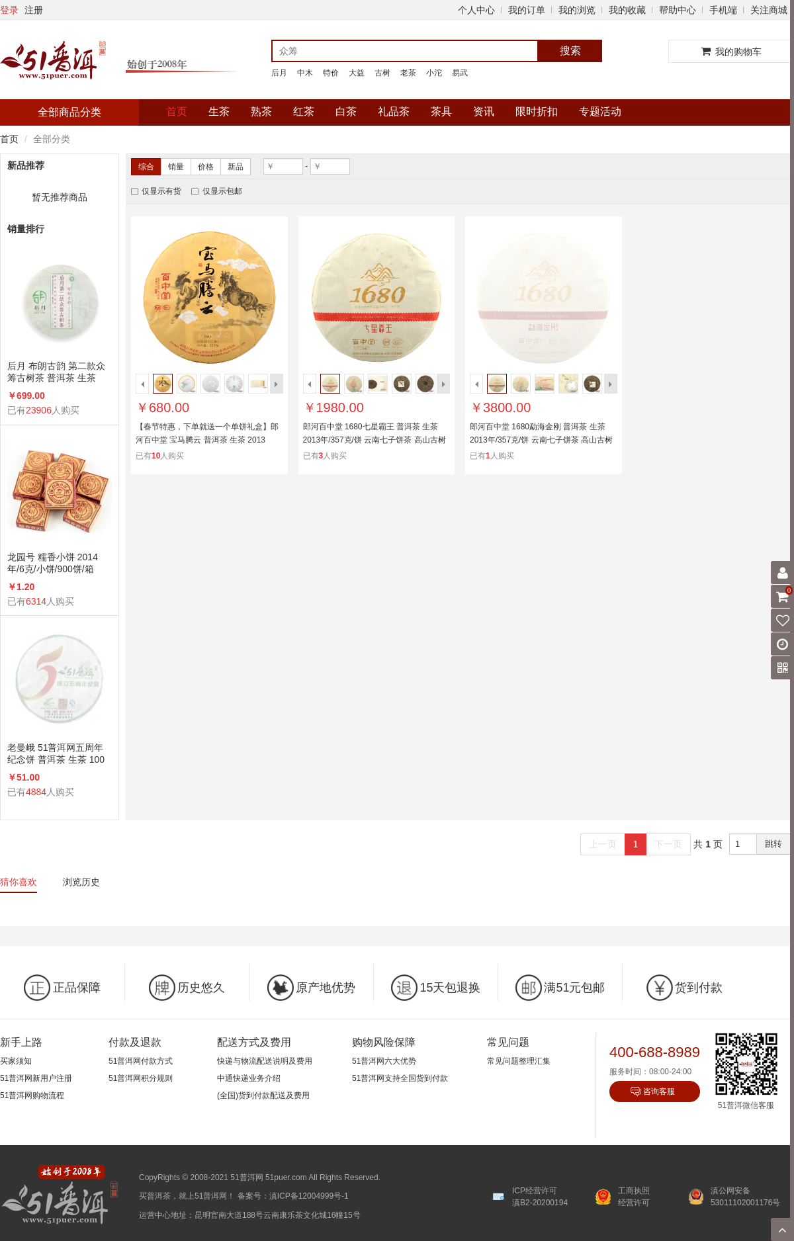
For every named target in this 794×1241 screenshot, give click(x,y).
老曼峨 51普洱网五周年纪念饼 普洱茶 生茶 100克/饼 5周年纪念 (56, 753)
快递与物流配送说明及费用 (264, 1061)
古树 (382, 72)
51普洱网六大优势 (384, 1061)
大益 (357, 72)
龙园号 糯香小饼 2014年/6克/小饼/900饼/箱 (52, 563)
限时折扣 (536, 111)
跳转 (773, 844)
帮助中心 (677, 10)
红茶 (303, 111)
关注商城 (768, 10)
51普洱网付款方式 (141, 1061)
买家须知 (16, 1061)
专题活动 (600, 111)
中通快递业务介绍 (249, 1078)
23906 (39, 410)
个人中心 (476, 10)
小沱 (434, 72)
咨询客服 (659, 1091)
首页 (176, 111)
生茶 (219, 111)
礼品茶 (394, 111)
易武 (460, 72)
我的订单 (526, 10)
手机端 (723, 10)
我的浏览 (577, 10)
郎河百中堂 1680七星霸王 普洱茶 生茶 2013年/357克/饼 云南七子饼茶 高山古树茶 (374, 440)
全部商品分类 (69, 112)
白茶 (346, 111)
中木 (305, 72)
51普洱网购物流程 (32, 1095)
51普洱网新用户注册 (36, 1078)
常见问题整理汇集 (519, 1061)
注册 (33, 10)
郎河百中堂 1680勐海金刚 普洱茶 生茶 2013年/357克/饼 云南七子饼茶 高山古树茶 (541, 440)
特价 (331, 72)
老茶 (408, 72)
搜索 (570, 50)
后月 (279, 72)
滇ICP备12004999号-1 (309, 1196)
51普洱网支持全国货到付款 (400, 1078)
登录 (9, 10)
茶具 (441, 111)
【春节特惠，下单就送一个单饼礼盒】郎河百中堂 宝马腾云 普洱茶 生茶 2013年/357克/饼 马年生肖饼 (207, 440)
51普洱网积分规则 (141, 1078)
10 (156, 455)
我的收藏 (627, 10)
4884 (36, 792)
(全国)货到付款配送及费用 (263, 1095)
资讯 (483, 111)
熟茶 (261, 111)
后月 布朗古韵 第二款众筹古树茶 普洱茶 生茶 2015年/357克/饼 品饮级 (57, 372)
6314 (36, 601)
